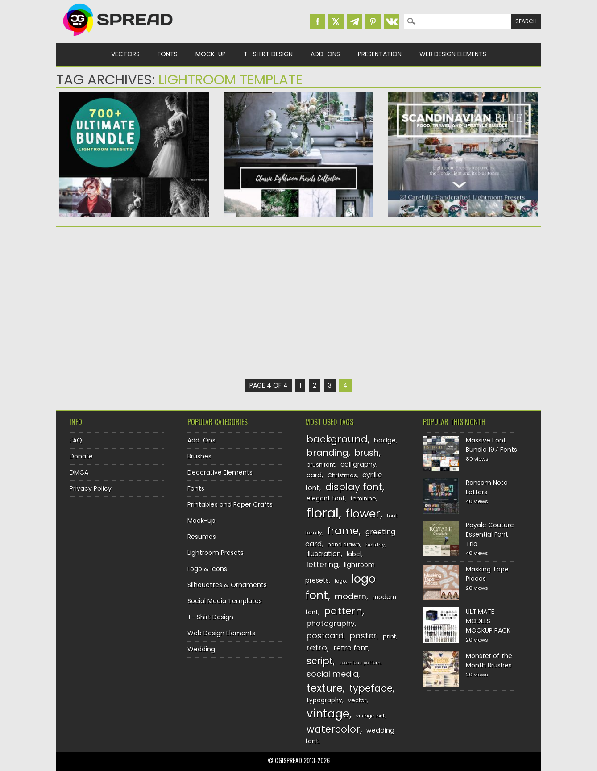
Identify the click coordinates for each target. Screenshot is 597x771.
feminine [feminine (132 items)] (363, 498)
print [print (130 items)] (389, 636)
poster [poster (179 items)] (363, 635)
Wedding (201, 649)
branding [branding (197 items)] (327, 452)
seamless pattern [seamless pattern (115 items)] (360, 662)
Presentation (380, 54)
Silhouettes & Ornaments (227, 584)
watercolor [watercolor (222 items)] (333, 729)
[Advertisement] (134, 303)
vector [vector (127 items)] (357, 700)
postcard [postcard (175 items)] (325, 635)
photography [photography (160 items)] (331, 623)
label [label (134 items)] (354, 554)
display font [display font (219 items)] (353, 486)
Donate (81, 456)
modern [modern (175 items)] (350, 596)
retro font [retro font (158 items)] (350, 648)
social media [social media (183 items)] (332, 673)
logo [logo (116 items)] (340, 580)
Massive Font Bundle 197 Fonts (491, 445)
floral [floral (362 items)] (323, 513)
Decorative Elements (220, 472)
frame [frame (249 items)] (343, 530)
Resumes (201, 536)
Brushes (199, 456)
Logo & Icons (207, 568)
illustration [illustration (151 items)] (324, 553)
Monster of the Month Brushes (489, 660)
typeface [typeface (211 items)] (371, 688)
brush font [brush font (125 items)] (321, 464)
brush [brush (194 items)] (367, 453)
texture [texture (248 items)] (325, 687)
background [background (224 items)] (337, 439)
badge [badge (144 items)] (385, 440)
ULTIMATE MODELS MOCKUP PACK (488, 621)
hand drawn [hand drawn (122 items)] (344, 544)
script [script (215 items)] (320, 660)
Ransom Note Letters (487, 487)
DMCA (79, 472)
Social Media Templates (224, 600)
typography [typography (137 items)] (324, 700)
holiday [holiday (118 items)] (375, 544)
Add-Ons (325, 54)
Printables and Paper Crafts (230, 504)
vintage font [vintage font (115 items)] (370, 716)
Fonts (168, 54)
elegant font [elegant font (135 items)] (326, 498)
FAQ (76, 440)
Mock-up (210, 54)
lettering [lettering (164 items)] (322, 564)
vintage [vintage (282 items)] (328, 713)
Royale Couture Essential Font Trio (490, 534)
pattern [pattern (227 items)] (343, 611)
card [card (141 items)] (314, 475)
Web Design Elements (452, 54)
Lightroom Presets (215, 552)
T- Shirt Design (268, 54)
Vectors (125, 54)
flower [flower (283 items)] (363, 513)
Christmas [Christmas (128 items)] (342, 475)
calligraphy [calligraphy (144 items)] (358, 464)
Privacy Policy (91, 488)
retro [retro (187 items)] (317, 647)
